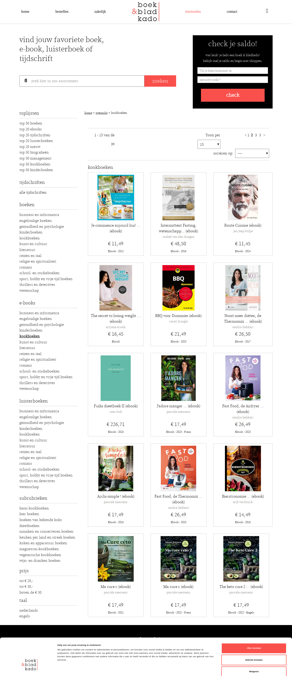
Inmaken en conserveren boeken (46, 531)
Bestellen (61, 11)
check (232, 95)
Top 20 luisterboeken (36, 140)
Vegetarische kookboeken (40, 554)
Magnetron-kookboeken (39, 549)
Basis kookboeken (34, 508)
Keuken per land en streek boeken (47, 537)
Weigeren (254, 647)
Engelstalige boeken (35, 220)
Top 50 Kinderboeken (36, 169)
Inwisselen (193, 11)
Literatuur (27, 249)
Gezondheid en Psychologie (41, 226)
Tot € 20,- (26, 580)
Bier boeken (29, 513)
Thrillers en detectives (37, 284)
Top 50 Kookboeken (34, 164)
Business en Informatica (39, 214)
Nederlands (28, 610)
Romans (25, 267)
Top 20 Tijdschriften (34, 135)
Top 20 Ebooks (30, 129)
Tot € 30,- (26, 586)
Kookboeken (29, 238)
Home (25, 11)
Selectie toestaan (254, 635)
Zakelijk (100, 11)
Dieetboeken (29, 525)
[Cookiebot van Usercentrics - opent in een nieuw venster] (30, 668)
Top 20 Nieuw (29, 146)
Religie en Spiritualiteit (37, 261)
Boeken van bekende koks (40, 519)
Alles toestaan (254, 624)
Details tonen (194, 668)
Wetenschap (29, 290)
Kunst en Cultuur (33, 243)
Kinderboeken (30, 232)
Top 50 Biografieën (34, 152)
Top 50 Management (35, 158)
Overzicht (101, 113)
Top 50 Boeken (30, 123)
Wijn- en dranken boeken (39, 560)
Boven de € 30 (30, 592)
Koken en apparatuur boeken (43, 543)
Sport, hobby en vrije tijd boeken (46, 278)
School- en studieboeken (39, 273)
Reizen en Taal (30, 255)
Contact (232, 11)
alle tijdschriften (33, 192)
